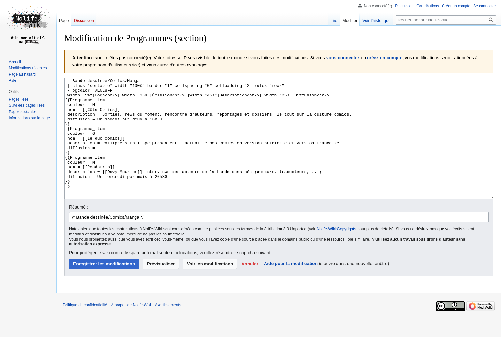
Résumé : (78, 231)
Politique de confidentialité (85, 329)
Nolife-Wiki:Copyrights (336, 253)
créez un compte (384, 57)
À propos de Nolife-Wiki (131, 329)
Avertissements (168, 329)
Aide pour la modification (291, 287)
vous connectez (343, 57)
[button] (249, 288)
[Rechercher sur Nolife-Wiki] (446, 20)
